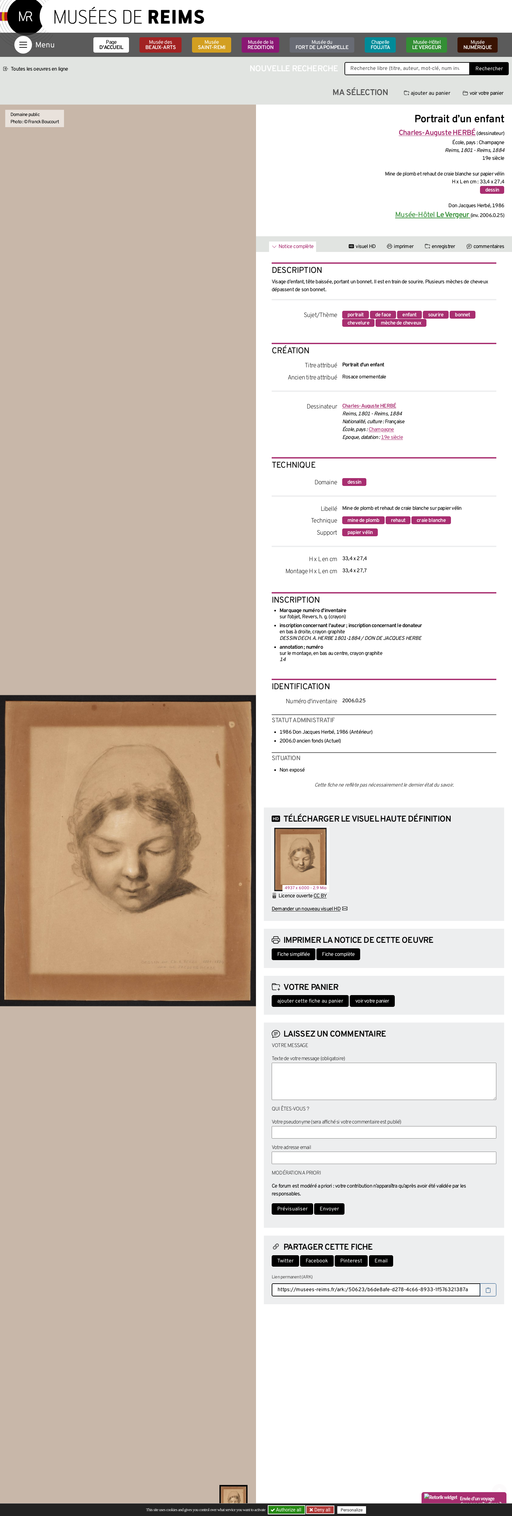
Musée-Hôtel (426, 45)
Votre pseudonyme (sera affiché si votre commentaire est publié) (336, 1122)
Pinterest (351, 1261)
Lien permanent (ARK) (292, 1277)
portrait (355, 315)
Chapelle (380, 45)
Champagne (381, 429)
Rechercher (489, 69)
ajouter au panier (427, 93)
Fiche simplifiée (293, 954)
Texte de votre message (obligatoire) (308, 1059)
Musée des (160, 45)
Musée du (322, 45)
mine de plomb (363, 520)
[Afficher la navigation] (23, 45)
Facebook (317, 1261)
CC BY (320, 896)
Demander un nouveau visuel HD (306, 909)
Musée (211, 45)
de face (383, 315)
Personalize (351, 1510)
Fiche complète (338, 954)
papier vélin (360, 532)
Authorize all (286, 1509)
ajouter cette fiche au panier (310, 1001)
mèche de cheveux (401, 323)
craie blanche (431, 520)
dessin (492, 190)
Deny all (321, 1509)
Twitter (285, 1261)
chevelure (358, 323)
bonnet (462, 315)
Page (111, 45)
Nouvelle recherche (293, 69)
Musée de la (260, 45)
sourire (435, 315)
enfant (409, 315)
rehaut (398, 520)
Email (381, 1261)
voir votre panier (483, 93)
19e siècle (392, 437)
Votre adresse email (291, 1147)
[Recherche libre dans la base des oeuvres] (407, 68)
